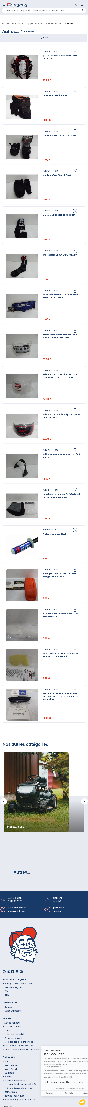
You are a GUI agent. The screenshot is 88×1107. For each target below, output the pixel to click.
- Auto (6, 1061)
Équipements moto (36, 23)
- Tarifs (6, 1030)
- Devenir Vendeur (12, 1026)
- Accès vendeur (11, 1022)
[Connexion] (75, 5)
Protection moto (56, 23)
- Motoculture (10, 1065)
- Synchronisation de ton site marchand (24, 1049)
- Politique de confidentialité (18, 983)
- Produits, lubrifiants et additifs (19, 1084)
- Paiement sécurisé (13, 1034)
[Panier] (82, 5)
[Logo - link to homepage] (19, 5)
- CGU (6, 991)
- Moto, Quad (10, 1069)
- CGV (6, 995)
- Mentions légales (12, 987)
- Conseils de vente (13, 1038)
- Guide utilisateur (12, 1010)
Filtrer (43, 37)
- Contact (8, 1007)
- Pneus (7, 1076)
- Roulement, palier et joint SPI (19, 1099)
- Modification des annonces (18, 1041)
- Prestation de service (15, 1080)
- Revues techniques (13, 1095)
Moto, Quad (17, 23)
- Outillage (8, 1072)
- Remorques (10, 1092)
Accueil (5, 23)
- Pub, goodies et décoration (18, 1088)
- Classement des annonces (18, 1045)
